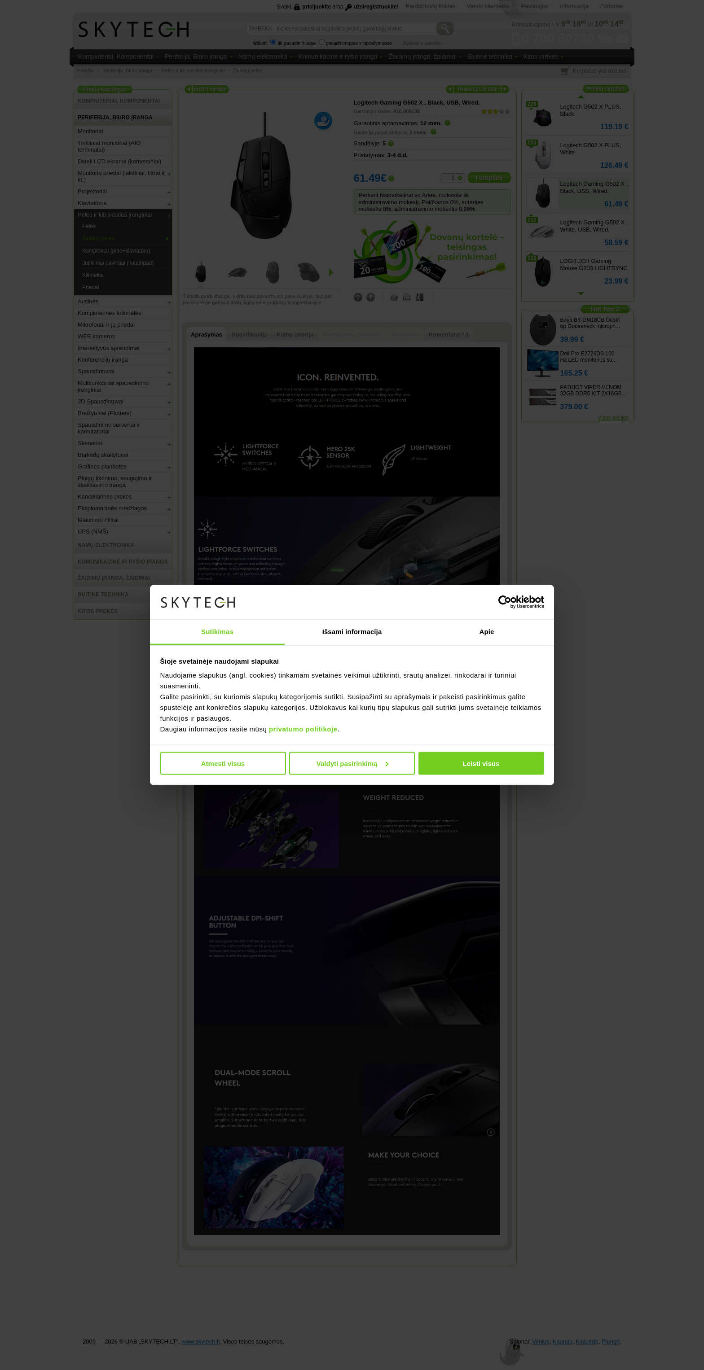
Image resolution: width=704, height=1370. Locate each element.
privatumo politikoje (303, 729)
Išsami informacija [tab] (352, 631)
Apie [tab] (487, 631)
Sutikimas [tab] (217, 631)
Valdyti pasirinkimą (352, 763)
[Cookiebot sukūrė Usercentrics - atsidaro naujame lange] (505, 602)
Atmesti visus (223, 763)
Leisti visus (481, 763)
